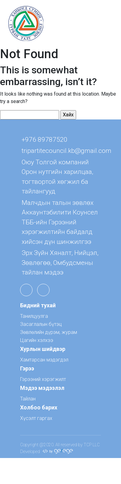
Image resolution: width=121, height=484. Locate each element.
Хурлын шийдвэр (42, 349)
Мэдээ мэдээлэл (42, 388)
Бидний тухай (38, 305)
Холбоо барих (38, 407)
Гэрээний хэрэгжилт (43, 379)
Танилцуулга (34, 316)
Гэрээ (27, 368)
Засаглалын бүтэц (41, 324)
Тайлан (28, 399)
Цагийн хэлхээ (36, 340)
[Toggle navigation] (107, 23)
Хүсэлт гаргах (36, 418)
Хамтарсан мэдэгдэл (44, 360)
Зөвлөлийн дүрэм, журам (48, 332)
